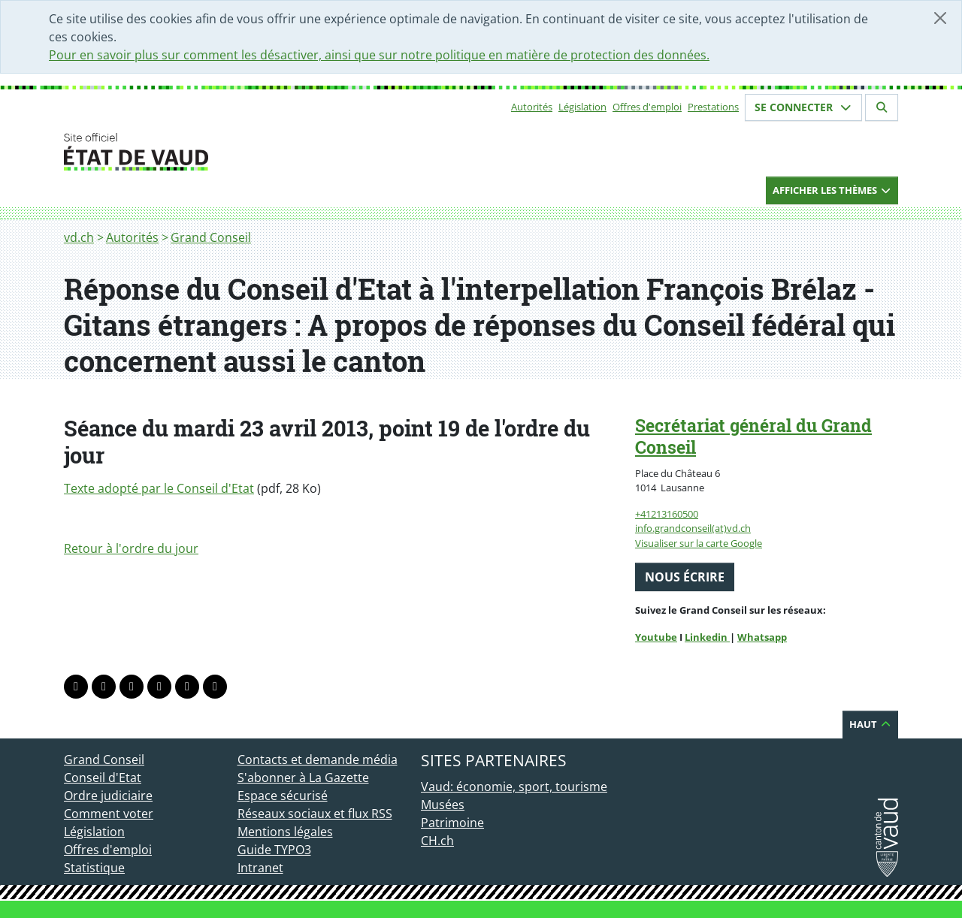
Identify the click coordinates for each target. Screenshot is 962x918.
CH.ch (437, 840)
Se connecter (803, 107)
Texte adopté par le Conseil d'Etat (159, 488)
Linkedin (707, 637)
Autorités (531, 106)
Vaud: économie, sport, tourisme (514, 786)
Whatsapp (762, 637)
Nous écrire (685, 577)
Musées (442, 804)
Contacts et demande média (317, 759)
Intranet (260, 867)
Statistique (94, 867)
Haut (870, 724)
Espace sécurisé (282, 795)
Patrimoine (452, 822)
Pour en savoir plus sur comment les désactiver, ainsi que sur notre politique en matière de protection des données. (379, 55)
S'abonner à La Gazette (303, 777)
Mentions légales (285, 831)
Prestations (713, 106)
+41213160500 (666, 514)
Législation (582, 106)
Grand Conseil (211, 237)
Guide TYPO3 (274, 849)
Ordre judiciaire (108, 795)
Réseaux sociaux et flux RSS (314, 813)
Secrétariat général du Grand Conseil (753, 436)
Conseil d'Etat (102, 777)
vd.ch (79, 237)
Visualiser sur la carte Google (698, 543)
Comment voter (108, 813)
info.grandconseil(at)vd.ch (693, 528)
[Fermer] (940, 18)
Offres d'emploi (647, 106)
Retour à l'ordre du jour (131, 548)
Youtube (656, 637)
